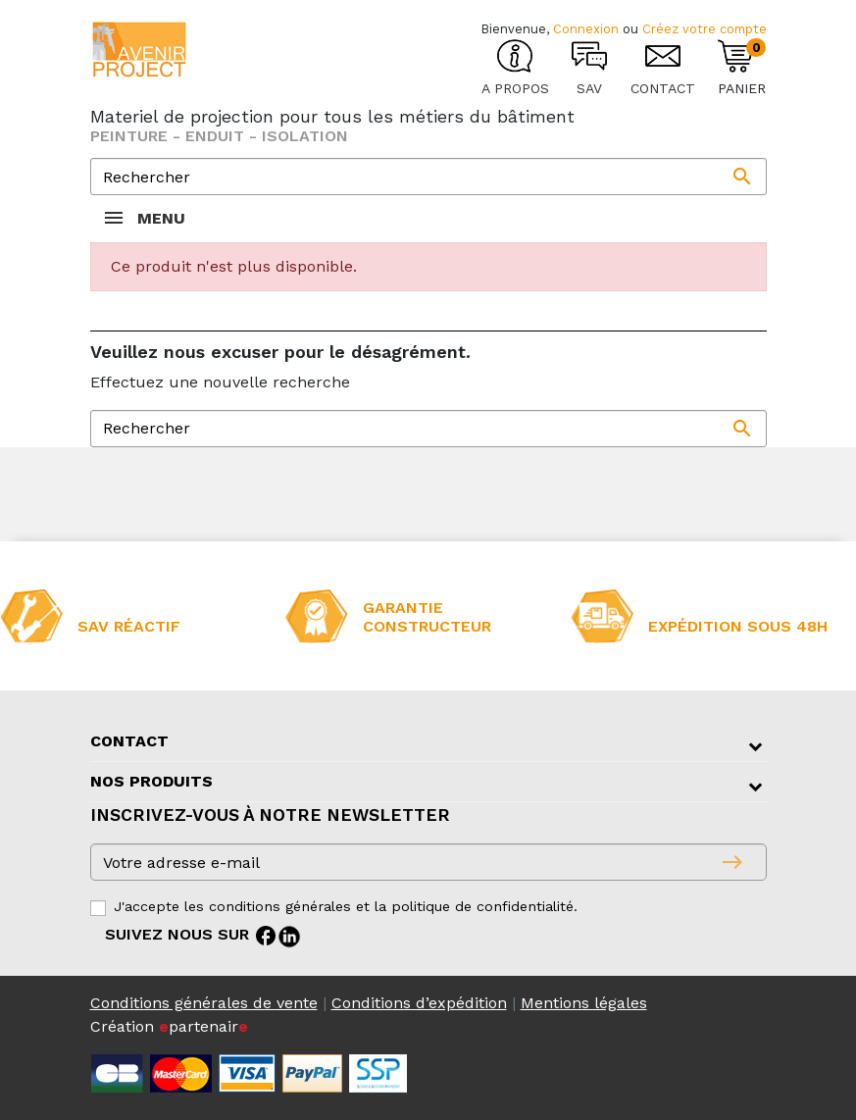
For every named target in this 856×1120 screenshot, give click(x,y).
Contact (129, 741)
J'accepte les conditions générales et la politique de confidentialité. (346, 906)
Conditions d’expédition (419, 1002)
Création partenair (169, 1026)
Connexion (586, 29)
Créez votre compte (704, 29)
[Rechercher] (428, 176)
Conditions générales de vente (204, 1002)
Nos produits (151, 781)
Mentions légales (584, 1002)
